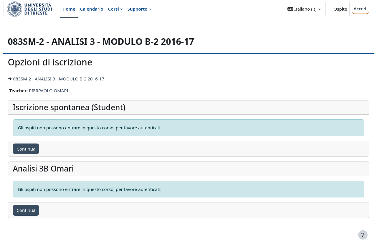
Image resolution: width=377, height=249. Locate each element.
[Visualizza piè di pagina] (363, 235)
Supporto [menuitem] (138, 9)
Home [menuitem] (68, 9)
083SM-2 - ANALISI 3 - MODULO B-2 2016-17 (71, 79)
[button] (304, 9)
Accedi (360, 8)
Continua (39, 149)
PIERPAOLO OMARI (62, 90)
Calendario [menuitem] (91, 9)
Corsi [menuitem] (113, 9)
